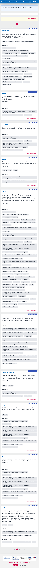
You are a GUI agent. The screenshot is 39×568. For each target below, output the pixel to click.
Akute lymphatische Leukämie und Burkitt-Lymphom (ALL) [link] (14, 301)
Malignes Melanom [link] (7, 84)
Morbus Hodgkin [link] (22, 296)
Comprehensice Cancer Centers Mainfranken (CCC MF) (14, 9)
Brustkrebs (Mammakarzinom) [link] (9, 48)
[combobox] (19, 14)
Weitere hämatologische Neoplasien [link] (10, 306)
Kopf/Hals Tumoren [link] (28, 76)
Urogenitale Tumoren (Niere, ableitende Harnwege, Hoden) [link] (15, 55)
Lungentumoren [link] (27, 74)
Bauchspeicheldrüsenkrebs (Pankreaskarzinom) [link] (12, 74)
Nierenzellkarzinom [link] (7, 58)
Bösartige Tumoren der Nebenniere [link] (21, 274)
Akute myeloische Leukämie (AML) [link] (10, 304)
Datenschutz (19, 562)
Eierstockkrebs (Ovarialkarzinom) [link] (28, 53)
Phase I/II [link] (5, 41)
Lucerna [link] (4, 507)
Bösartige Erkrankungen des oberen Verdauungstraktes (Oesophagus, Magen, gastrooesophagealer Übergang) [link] (19, 61)
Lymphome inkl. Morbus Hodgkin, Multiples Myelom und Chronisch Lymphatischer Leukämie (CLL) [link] (16, 293)
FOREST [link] (4, 191)
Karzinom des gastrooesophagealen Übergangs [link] (12, 115)
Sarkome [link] (31, 284)
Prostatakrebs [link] (5, 222)
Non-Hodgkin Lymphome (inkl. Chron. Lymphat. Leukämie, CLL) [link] (16, 298)
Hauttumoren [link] (26, 81)
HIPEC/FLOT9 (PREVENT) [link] (8, 372)
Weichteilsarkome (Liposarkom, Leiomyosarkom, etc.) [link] (13, 289)
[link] (24, 24)
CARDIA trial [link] (5, 93)
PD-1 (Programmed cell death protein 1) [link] (22, 542)
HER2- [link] (10, 542)
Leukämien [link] (33, 298)
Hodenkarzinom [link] (6, 231)
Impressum (12, 562)
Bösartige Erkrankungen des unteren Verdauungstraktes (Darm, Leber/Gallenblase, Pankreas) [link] (16, 68)
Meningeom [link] (5, 279)
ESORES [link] (4, 159)
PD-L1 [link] (33, 542)
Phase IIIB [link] (5, 414)
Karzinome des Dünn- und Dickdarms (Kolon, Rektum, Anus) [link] (15, 71)
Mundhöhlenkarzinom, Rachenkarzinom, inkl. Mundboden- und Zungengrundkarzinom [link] (16, 268)
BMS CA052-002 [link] (5, 30)
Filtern (35, 1)
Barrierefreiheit (26, 562)
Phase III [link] (4, 385)
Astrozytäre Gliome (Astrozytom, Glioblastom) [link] (25, 276)
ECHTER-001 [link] (5, 124)
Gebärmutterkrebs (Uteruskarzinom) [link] (10, 217)
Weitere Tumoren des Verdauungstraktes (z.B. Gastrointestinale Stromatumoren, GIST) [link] (19, 245)
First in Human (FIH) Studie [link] (27, 41)
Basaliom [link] (34, 282)
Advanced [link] (11, 41)
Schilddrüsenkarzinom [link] (7, 274)
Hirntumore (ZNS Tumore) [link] (19, 79)
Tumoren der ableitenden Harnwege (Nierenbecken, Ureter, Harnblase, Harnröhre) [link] (17, 228)
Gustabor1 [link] (4, 316)
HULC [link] (3, 405)
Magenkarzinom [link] (6, 64)
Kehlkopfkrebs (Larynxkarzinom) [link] (9, 271)
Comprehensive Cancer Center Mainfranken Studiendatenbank (16, 1)
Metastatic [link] (17, 41)
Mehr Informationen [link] (31, 88)
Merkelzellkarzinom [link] (23, 284)
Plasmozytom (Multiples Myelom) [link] (9, 296)
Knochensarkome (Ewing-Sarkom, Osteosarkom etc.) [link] (13, 287)
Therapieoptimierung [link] (7, 170)
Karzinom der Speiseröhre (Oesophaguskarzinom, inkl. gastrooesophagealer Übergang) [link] (18, 181)
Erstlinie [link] (15, 170)
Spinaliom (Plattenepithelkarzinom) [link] (10, 284)
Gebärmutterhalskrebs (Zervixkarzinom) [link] (11, 53)
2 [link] (19, 24)
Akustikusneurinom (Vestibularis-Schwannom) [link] (12, 81)
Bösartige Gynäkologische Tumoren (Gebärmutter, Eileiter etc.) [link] (15, 50)
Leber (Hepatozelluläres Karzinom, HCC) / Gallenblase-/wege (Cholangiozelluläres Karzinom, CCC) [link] (19, 255)
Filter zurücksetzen (31, 18)
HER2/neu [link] (5, 542)
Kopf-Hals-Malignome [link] (7, 79)
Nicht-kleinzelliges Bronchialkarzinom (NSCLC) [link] (12, 76)
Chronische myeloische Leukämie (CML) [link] (27, 304)
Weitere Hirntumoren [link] (7, 282)
